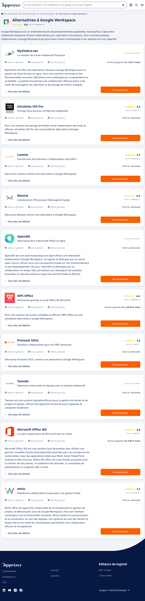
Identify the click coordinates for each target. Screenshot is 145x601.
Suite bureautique (28, 13)
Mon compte (105, 570)
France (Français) (119, 590)
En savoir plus (120, 89)
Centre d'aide (105, 575)
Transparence (8, 576)
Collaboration (12, 13)
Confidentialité (9, 571)
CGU (4, 582)
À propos (55, 570)
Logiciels (55, 575)
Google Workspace (47, 13)
